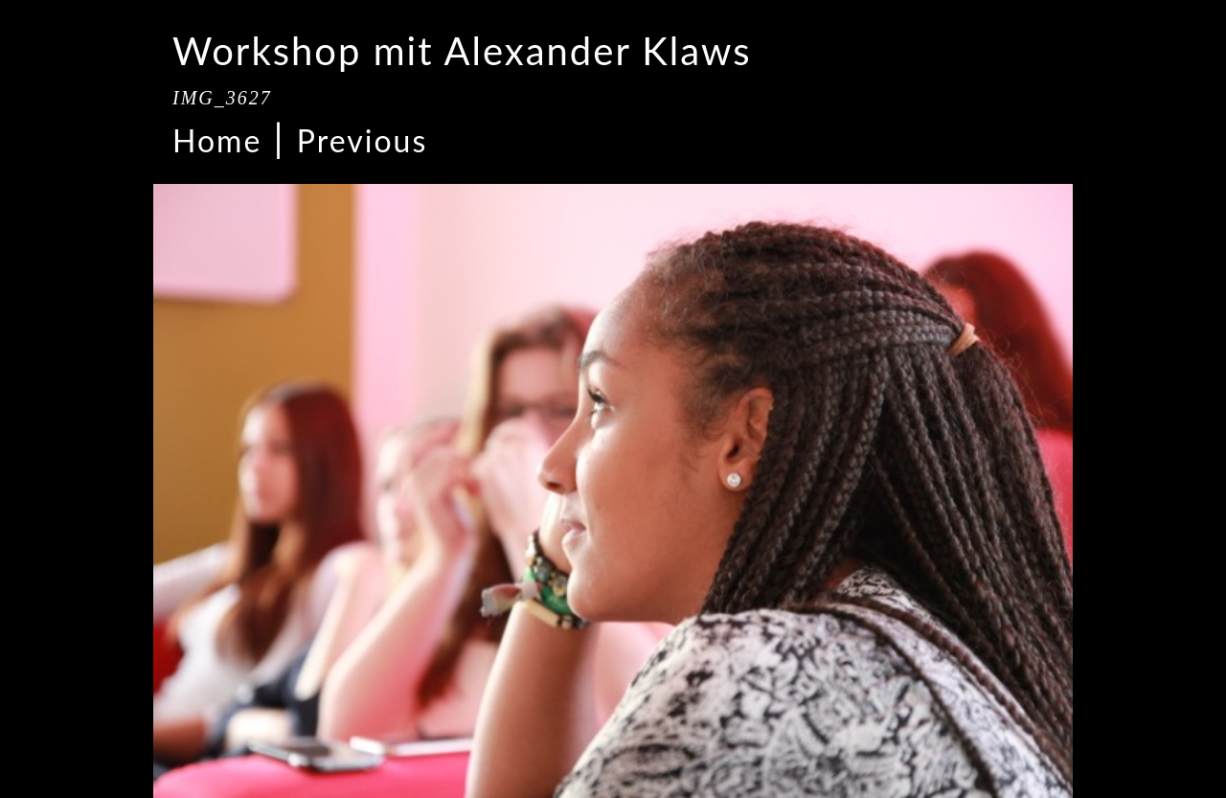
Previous (362, 140)
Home (216, 140)
